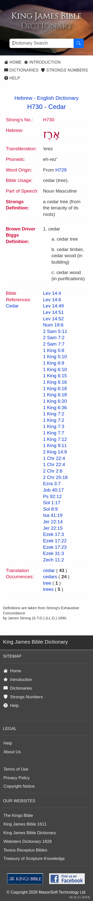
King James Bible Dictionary (29, 832)
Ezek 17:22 (55, 540)
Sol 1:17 (52, 502)
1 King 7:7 (53, 432)
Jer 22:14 (53, 521)
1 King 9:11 (55, 445)
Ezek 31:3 (53, 553)
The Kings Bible (18, 815)
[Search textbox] (41, 43)
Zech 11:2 (53, 559)
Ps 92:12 (52, 496)
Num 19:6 (53, 324)
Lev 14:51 (53, 312)
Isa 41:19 (52, 515)
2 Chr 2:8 (52, 471)
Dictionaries (21, 70)
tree (47, 583)
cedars (50, 576)
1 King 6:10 (55, 369)
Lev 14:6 (52, 299)
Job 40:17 (53, 490)
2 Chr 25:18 (55, 477)
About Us (12, 752)
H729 (60, 170)
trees (48, 589)
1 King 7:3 (53, 426)
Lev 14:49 (53, 305)
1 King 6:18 (55, 388)
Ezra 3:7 (52, 483)
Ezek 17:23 (55, 547)
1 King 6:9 (53, 363)
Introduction (42, 62)
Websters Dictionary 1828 (27, 841)
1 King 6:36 (55, 407)
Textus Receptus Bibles (25, 850)
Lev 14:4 (52, 293)
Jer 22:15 (53, 528)
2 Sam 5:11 (55, 331)
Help (12, 78)
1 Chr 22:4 (54, 458)
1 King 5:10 (55, 356)
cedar (49, 570)
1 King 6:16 (55, 382)
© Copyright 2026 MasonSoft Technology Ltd (46, 892)
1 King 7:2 (53, 413)
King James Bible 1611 (25, 824)
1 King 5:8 (53, 350)
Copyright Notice (19, 786)
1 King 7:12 (55, 439)
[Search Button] (78, 43)
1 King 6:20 (55, 401)
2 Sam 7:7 (54, 344)
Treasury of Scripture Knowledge (34, 858)
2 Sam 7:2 (54, 337)
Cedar (57, 106)
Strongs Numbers (64, 70)
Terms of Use (15, 769)
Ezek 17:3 (53, 534)
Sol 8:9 (50, 509)
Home (13, 62)
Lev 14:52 (53, 318)
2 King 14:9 (55, 451)
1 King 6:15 (55, 375)
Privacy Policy (16, 778)
